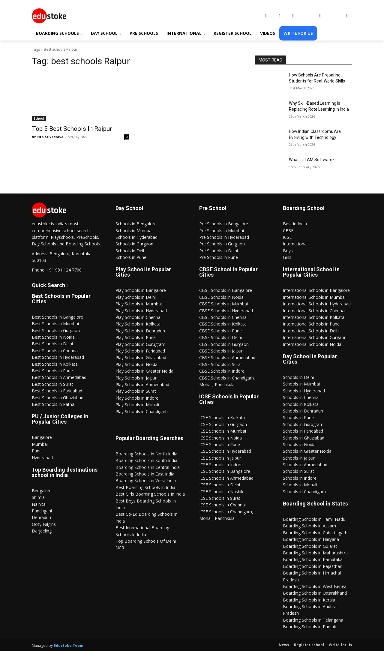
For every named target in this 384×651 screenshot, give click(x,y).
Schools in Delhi (131, 251)
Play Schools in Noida (137, 364)
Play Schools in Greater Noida (144, 371)
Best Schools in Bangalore (57, 317)
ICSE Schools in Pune (219, 444)
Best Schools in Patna (53, 404)
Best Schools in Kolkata (55, 364)
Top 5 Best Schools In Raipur (72, 128)
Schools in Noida (299, 444)
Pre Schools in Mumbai (221, 230)
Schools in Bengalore (136, 223)
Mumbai (40, 444)
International (295, 244)
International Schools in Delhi (311, 331)
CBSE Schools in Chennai (223, 317)
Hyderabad (42, 457)
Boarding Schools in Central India (148, 467)
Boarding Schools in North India (146, 454)
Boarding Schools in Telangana (313, 620)
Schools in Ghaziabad (303, 438)
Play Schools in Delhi (136, 297)
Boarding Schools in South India (146, 460)
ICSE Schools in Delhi (219, 485)
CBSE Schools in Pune (220, 331)
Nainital (39, 504)
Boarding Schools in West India (146, 480)
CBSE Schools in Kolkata (223, 324)
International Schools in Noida (312, 344)
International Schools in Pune (311, 324)
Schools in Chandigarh (304, 491)
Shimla (38, 497)
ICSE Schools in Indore (221, 464)
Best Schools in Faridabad (57, 391)
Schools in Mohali (300, 485)
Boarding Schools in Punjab (309, 626)
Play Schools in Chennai (138, 317)
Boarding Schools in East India (145, 474)
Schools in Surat (298, 471)
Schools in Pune (131, 257)
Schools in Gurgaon (134, 244)
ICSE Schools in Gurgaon (223, 424)
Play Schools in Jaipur (136, 378)
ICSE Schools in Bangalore (224, 471)
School (39, 118)
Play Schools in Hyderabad (141, 311)
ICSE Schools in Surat (219, 498)
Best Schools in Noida (53, 337)
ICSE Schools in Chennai (222, 505)
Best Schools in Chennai (55, 350)
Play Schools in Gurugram (140, 344)
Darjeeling (42, 531)
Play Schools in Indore (137, 398)
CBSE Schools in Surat (220, 364)
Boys (288, 251)
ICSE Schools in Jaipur (220, 458)
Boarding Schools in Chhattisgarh (315, 533)
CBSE (288, 230)
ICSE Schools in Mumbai (222, 431)
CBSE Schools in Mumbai (223, 304)
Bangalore (42, 437)
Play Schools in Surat (136, 391)
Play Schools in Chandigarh (142, 411)
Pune (37, 451)
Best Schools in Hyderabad (58, 357)
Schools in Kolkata (301, 404)
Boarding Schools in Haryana (311, 539)
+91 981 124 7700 (64, 270)
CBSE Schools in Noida (221, 297)
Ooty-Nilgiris (44, 524)
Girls (287, 257)
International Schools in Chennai (314, 311)
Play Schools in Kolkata (138, 324)
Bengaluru (42, 491)
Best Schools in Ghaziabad (57, 397)
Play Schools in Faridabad (140, 351)
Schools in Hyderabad (137, 237)
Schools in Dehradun (303, 411)
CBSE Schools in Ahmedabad (227, 357)
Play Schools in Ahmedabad (142, 384)
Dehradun (41, 517)
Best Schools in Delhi (52, 343)
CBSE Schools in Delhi (220, 337)
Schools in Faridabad (303, 431)
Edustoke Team (68, 645)
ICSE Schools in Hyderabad (225, 451)
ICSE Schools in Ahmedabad (226, 478)
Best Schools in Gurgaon (56, 330)
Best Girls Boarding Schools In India (150, 494)
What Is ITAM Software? (311, 159)
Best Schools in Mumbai (55, 323)
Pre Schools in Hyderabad (224, 237)
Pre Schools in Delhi (218, 251)
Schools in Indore (299, 478)
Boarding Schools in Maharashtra (315, 553)
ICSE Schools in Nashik (221, 491)
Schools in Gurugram (303, 424)
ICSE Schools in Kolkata (222, 417)
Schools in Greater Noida (307, 451)
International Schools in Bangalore (316, 290)
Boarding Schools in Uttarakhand (315, 593)
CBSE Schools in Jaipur (221, 351)
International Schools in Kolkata (313, 317)
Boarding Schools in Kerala (309, 600)
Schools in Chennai (301, 397)
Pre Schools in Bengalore (223, 223)
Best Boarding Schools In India (145, 487)
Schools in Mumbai (134, 230)
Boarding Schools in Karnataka (313, 559)
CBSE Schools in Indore (221, 371)
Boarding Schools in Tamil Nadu (314, 519)
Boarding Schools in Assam (309, 526)
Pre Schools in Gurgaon (222, 244)
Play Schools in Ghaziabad (141, 357)
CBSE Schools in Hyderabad (226, 311)
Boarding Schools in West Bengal (315, 586)
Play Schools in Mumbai (139, 304)
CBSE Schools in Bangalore (225, 290)
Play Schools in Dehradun (140, 331)
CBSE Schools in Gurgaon (224, 344)
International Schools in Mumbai (314, 297)
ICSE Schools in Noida (220, 438)
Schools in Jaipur (299, 458)
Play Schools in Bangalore (141, 290)
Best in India (295, 223)
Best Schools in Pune (52, 371)
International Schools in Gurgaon (314, 337)
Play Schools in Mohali (137, 404)
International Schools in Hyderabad (317, 304)
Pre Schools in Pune (218, 257)
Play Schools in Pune (136, 337)
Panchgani (42, 511)
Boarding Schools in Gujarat (310, 546)
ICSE (287, 237)
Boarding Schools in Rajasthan (312, 566)
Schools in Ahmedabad (305, 464)
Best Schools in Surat (52, 384)
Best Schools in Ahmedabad (59, 377)
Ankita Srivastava (48, 136)
